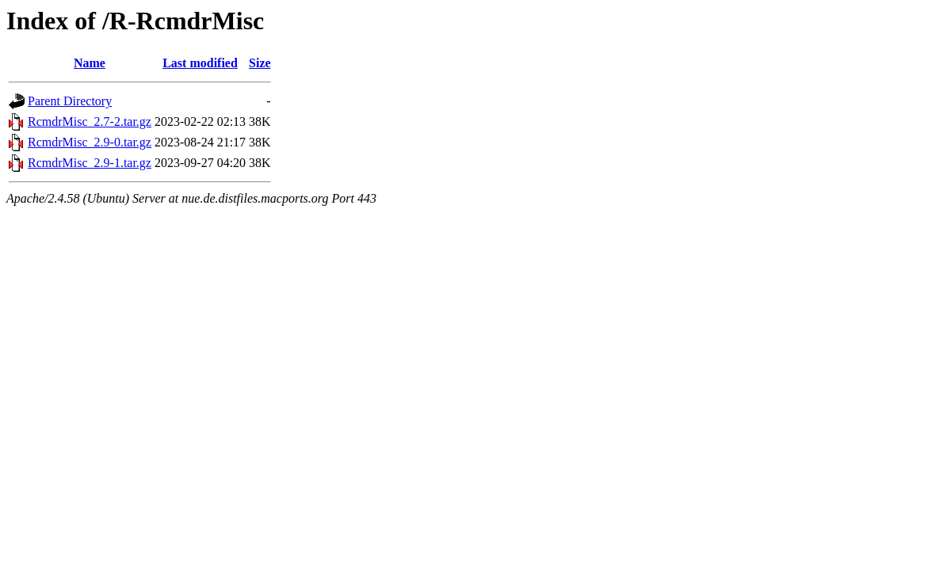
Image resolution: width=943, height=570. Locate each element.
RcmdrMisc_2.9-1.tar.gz (89, 162)
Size (260, 63)
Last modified (200, 63)
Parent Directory (70, 101)
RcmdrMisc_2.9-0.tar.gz (89, 142)
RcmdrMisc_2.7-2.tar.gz (89, 121)
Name (89, 63)
